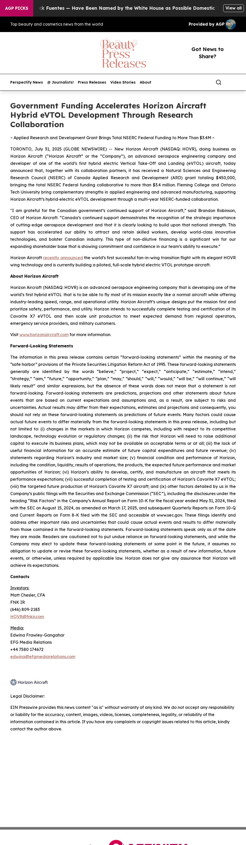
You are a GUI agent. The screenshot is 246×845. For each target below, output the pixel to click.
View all (234, 8)
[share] (232, 82)
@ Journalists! (60, 82)
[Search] (218, 82)
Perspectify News (26, 82)
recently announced (63, 257)
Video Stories (123, 82)
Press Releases (92, 82)
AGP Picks (16, 8)
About (145, 82)
